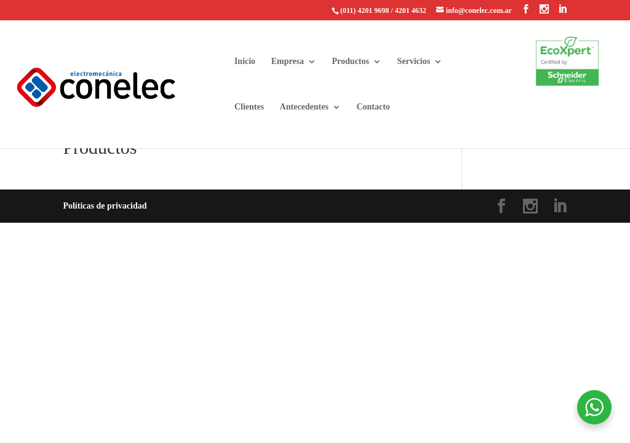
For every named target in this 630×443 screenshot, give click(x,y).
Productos (350, 61)
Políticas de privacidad (104, 205)
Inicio (244, 61)
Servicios (413, 61)
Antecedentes (304, 107)
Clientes (249, 107)
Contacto (372, 107)
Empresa (287, 61)
